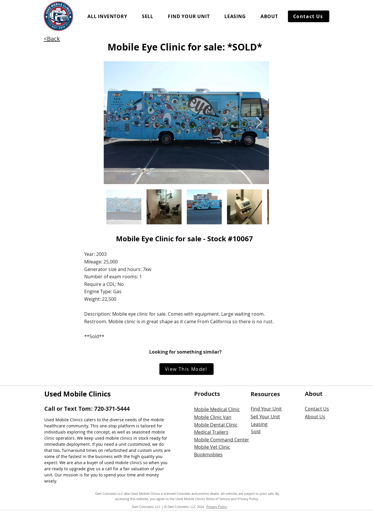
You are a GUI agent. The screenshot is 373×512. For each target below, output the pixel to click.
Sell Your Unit (265, 416)
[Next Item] (259, 122)
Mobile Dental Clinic (215, 425)
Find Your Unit (266, 409)
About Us (315, 416)
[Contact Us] (308, 16)
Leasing (259, 424)
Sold (256, 431)
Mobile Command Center (221, 439)
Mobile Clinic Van (212, 417)
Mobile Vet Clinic (212, 447)
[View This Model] (186, 369)
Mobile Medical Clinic (217, 409)
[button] (107, 16)
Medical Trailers (211, 432)
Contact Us (317, 409)
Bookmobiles (208, 454)
